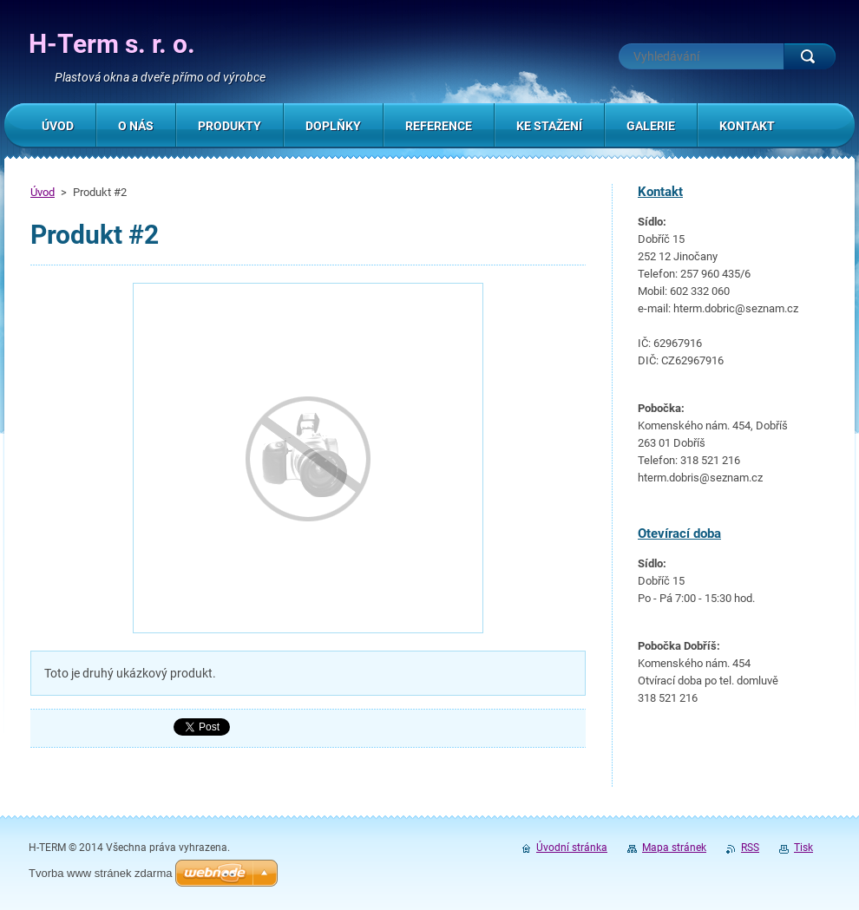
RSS (750, 847)
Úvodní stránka (571, 847)
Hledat (810, 56)
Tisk (803, 847)
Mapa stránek (674, 847)
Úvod (42, 192)
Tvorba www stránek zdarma (100, 873)
